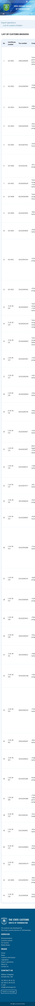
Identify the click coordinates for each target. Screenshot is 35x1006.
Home (3, 953)
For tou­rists (5, 943)
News (3, 955)
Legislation (4, 960)
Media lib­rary (5, 945)
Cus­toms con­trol (6, 940)
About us (4, 964)
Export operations (7, 962)
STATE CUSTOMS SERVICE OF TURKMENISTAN (22, 7)
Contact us (4, 966)
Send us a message (8, 991)
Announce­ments (6, 938)
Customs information (8, 957)
